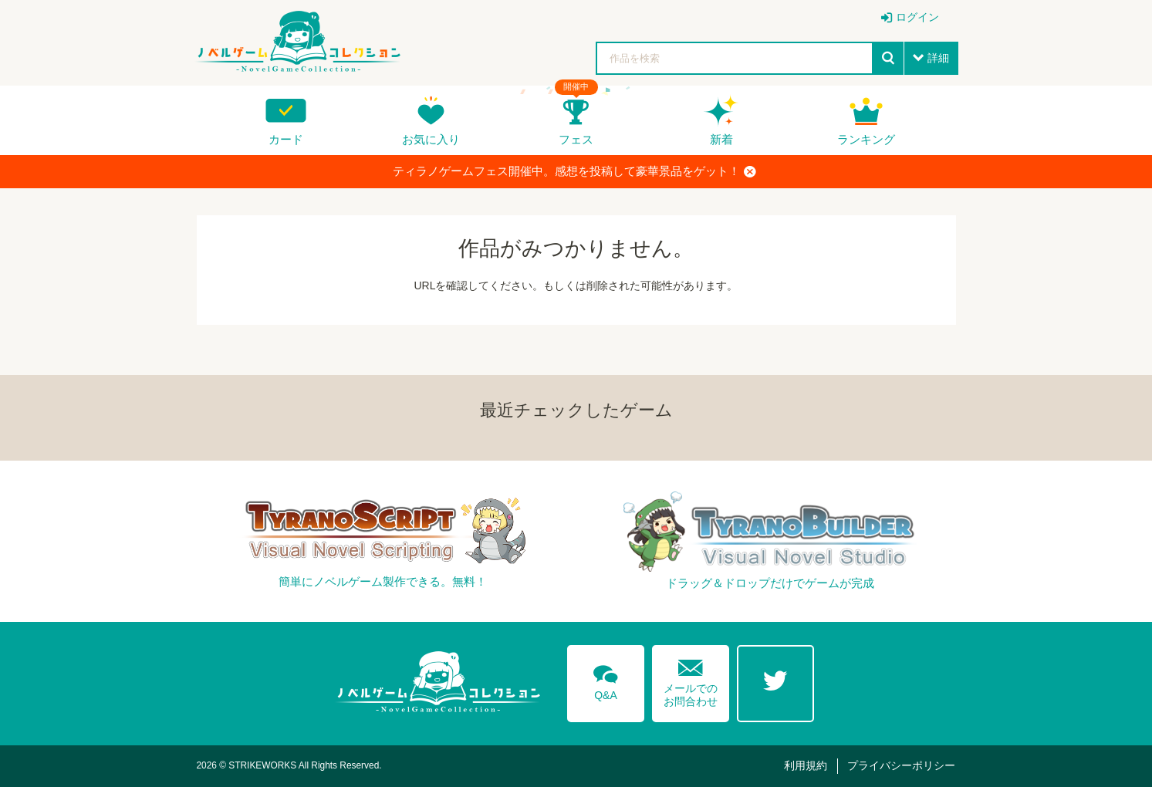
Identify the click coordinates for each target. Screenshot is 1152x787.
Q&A (606, 679)
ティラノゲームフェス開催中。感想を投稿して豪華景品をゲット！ (574, 171)
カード (286, 139)
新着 (721, 139)
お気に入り (431, 139)
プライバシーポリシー (901, 765)
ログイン (917, 17)
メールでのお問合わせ (691, 679)
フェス (576, 139)
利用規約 (805, 765)
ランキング (866, 139)
